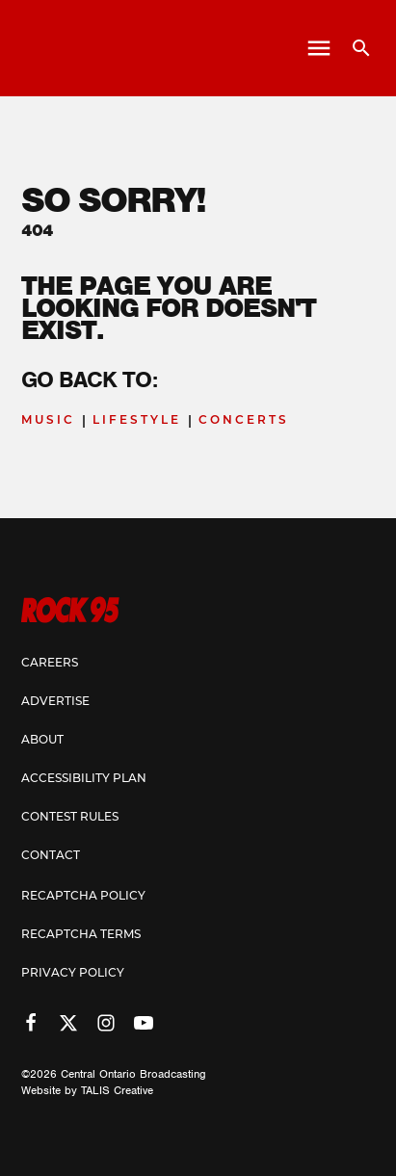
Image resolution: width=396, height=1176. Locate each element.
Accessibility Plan (83, 779)
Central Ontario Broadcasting (133, 1074)
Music (48, 421)
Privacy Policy (72, 974)
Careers (49, 663)
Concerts (243, 421)
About (42, 740)
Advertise (55, 702)
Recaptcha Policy (83, 896)
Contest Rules (70, 817)
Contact (50, 856)
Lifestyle (136, 421)
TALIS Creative (117, 1090)
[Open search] (354, 48)
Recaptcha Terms (81, 935)
